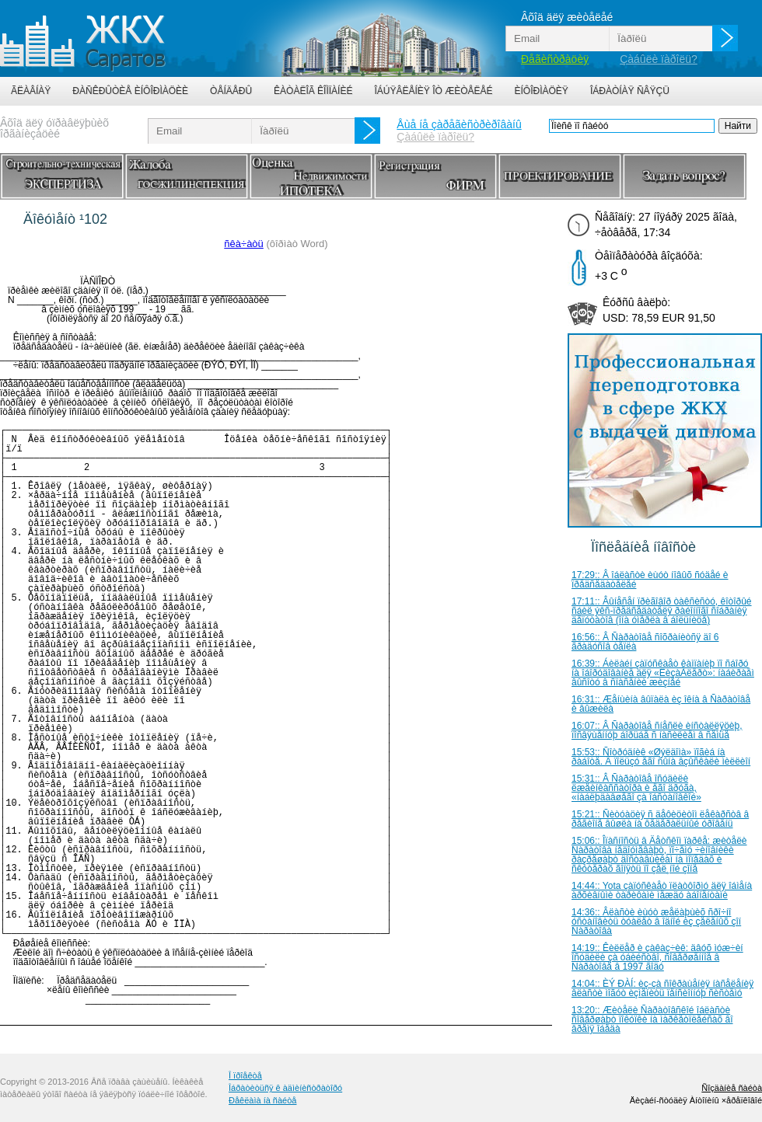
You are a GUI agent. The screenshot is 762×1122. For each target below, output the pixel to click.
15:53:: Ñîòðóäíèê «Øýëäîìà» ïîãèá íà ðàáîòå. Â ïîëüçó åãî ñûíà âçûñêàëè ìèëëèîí (661, 757)
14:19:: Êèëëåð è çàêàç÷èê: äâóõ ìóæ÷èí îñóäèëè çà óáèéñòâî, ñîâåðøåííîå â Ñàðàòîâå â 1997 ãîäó (657, 957)
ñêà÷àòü (244, 243)
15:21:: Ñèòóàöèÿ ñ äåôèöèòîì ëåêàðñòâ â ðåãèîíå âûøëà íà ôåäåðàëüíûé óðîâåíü (660, 819)
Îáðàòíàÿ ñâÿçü (629, 90)
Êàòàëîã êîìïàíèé (313, 90)
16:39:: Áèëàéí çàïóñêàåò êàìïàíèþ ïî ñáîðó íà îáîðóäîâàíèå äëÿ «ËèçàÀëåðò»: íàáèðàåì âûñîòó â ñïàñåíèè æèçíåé (663, 673)
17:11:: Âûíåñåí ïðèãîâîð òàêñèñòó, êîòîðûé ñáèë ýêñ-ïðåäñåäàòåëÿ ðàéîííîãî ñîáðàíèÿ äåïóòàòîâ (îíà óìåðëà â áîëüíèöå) (662, 610)
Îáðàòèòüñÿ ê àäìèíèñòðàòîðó (285, 1087)
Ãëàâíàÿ (31, 90)
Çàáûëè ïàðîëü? (658, 59)
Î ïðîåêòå (245, 1075)
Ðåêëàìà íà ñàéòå (262, 1100)
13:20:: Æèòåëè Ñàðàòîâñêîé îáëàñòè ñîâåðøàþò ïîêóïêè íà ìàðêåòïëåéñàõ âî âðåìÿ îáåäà (652, 1019)
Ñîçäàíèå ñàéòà (731, 1087)
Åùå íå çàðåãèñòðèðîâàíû (459, 124)
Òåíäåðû (231, 90)
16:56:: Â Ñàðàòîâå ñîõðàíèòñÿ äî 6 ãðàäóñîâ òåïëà (645, 642)
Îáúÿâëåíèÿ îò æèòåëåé (433, 90)
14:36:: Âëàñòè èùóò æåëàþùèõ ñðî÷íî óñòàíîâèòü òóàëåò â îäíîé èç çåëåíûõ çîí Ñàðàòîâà (656, 921)
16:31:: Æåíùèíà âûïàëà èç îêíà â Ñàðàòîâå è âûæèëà (661, 704)
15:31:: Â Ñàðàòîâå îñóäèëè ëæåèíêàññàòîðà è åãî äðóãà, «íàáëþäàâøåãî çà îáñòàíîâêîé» (636, 788)
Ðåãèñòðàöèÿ (555, 59)
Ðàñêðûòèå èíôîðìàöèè (130, 90)
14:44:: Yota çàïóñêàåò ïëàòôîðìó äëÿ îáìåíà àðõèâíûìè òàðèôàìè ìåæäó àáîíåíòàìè (662, 890)
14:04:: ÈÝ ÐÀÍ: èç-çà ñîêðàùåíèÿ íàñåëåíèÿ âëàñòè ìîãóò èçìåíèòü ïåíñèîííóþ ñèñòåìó (662, 988)
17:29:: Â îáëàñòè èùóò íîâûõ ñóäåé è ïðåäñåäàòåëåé (650, 580)
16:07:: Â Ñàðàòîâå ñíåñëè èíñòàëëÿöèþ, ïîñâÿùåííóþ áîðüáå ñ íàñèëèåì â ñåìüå (657, 730)
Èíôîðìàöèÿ (541, 90)
